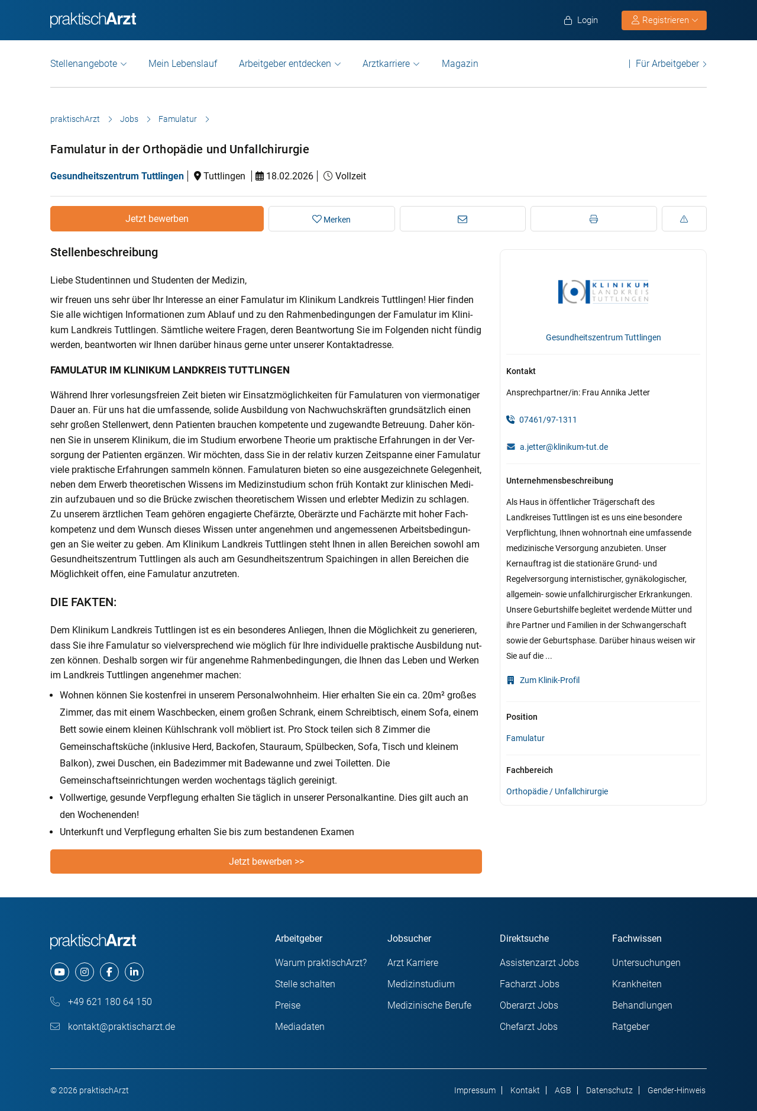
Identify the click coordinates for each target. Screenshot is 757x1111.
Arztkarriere (386, 64)
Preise (287, 1005)
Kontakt (525, 1090)
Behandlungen (642, 1005)
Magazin (460, 64)
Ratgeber (630, 1026)
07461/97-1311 (541, 419)
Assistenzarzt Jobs (539, 962)
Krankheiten (637, 984)
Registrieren (664, 20)
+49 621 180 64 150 (101, 1001)
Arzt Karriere (412, 962)
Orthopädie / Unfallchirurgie (557, 791)
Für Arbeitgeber (667, 63)
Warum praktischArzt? (321, 962)
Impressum (475, 1090)
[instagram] (84, 971)
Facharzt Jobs (529, 984)
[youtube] (59, 971)
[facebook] (109, 971)
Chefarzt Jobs (529, 1026)
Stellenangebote (83, 64)
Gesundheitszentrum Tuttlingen (117, 176)
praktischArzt (75, 119)
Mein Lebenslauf (182, 64)
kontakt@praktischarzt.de (112, 1026)
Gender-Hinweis (677, 1090)
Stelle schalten (305, 984)
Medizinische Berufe (429, 1005)
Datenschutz (609, 1090)
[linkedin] (134, 971)
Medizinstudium (421, 984)
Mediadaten (300, 1026)
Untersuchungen (646, 962)
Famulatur (177, 119)
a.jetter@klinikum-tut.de (564, 447)
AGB (563, 1090)
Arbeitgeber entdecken (285, 64)
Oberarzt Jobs (529, 1005)
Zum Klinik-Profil (543, 680)
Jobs (129, 119)
